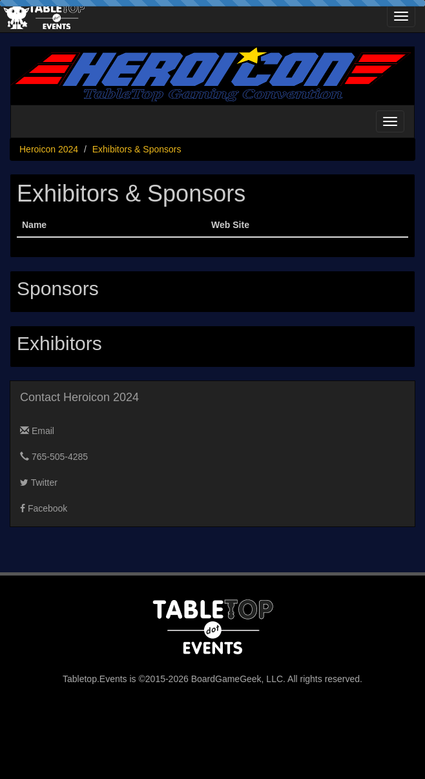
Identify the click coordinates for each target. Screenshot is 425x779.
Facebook (43, 508)
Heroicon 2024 (48, 149)
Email (37, 431)
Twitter (38, 482)
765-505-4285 (54, 457)
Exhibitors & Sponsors (136, 149)
